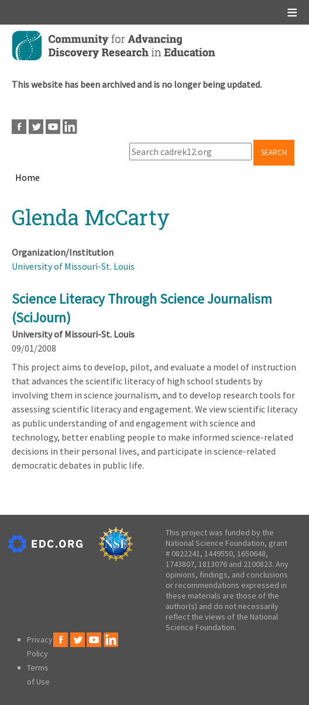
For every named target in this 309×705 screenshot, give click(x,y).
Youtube (53, 126)
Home (27, 177)
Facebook (19, 126)
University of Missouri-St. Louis (73, 266)
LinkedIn (70, 126)
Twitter (36, 126)
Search (274, 152)
